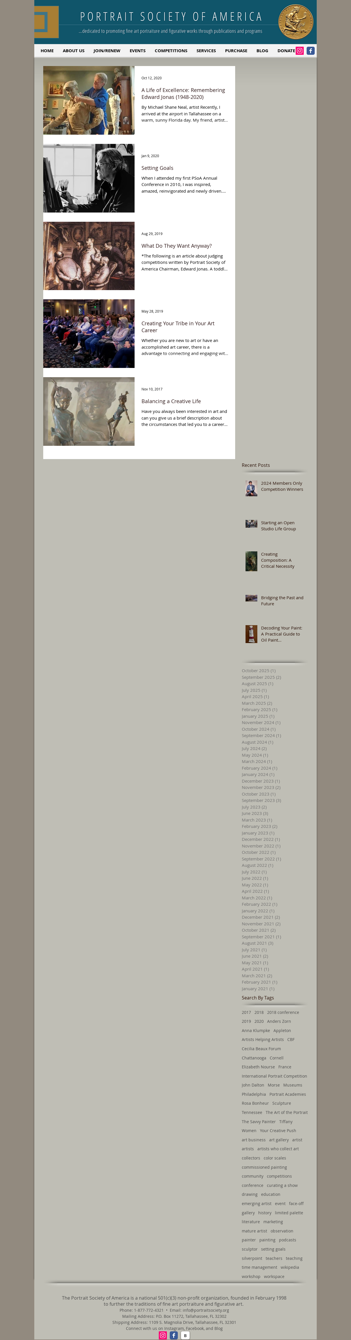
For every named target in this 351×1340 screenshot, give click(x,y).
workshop (251, 1276)
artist (297, 1139)
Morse (274, 1085)
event (280, 1203)
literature (251, 1221)
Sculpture (281, 1103)
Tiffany (285, 1121)
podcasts (287, 1240)
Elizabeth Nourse (258, 1067)
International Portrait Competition (274, 1076)
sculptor (250, 1249)
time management (259, 1267)
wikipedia (290, 1267)
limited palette (289, 1212)
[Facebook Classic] (311, 51)
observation (282, 1231)
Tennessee (252, 1112)
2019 (246, 1021)
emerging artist (256, 1203)
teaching (294, 1258)
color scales (275, 1158)
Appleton (282, 1030)
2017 (246, 1012)
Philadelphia (254, 1094)
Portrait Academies (287, 1094)
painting (267, 1240)
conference (252, 1185)
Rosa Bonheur (255, 1103)
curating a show (282, 1185)
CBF (291, 1039)
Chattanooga (254, 1058)
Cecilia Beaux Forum (261, 1048)
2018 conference (283, 1012)
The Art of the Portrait (287, 1112)
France (284, 1067)
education (270, 1194)
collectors (251, 1158)
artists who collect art (278, 1148)
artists (248, 1148)
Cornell (277, 1058)
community (252, 1176)
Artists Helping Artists (263, 1039)
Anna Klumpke (256, 1030)
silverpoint (252, 1258)
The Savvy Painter (259, 1121)
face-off (296, 1203)
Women (249, 1130)
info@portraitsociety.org (206, 1310)
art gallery (279, 1139)
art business (254, 1139)
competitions (279, 1176)
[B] (185, 1335)
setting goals (273, 1249)
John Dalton (253, 1085)
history (264, 1212)
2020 (259, 1021)
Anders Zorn (279, 1021)
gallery (248, 1212)
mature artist (254, 1231)
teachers (274, 1258)
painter (249, 1240)
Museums (292, 1085)
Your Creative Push (278, 1130)
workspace (274, 1276)
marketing (273, 1221)
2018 (259, 1012)
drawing (250, 1194)
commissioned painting (264, 1167)
